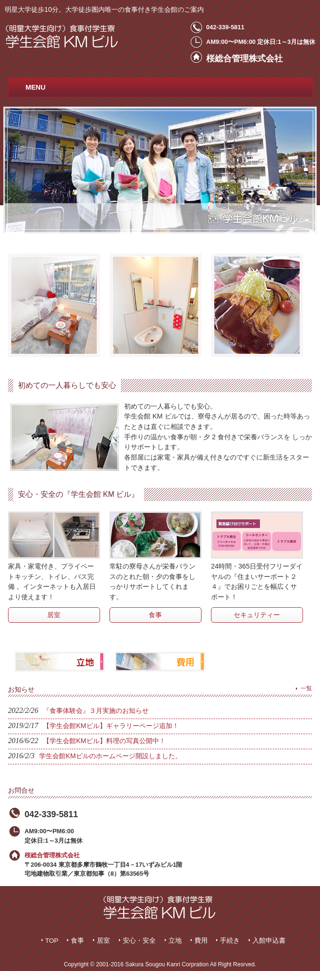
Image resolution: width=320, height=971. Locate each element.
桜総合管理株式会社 (52, 855)
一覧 (306, 688)
